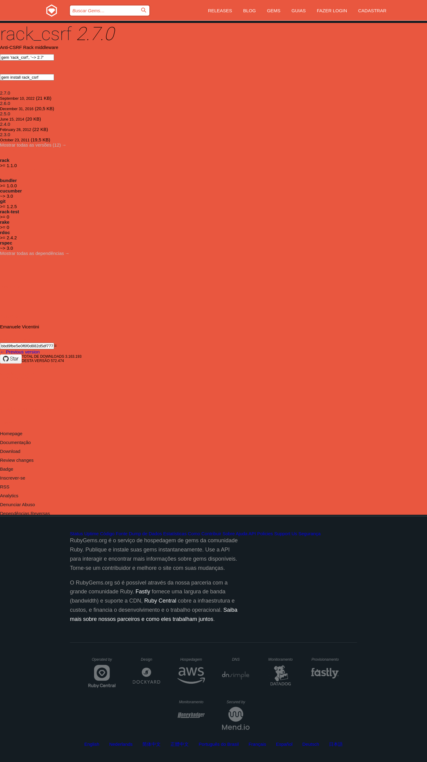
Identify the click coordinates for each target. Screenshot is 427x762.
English (91, 744)
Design (150, 659)
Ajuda (241, 533)
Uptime (91, 533)
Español (284, 744)
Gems (273, 10)
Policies (265, 533)
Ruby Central (160, 601)
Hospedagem (192, 659)
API (252, 533)
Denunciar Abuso (17, 504)
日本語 (336, 744)
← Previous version (20, 351)
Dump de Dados (145, 533)
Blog (249, 10)
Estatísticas (175, 533)
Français (257, 744)
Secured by (238, 702)
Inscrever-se (12, 477)
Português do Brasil (219, 744)
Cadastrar (372, 10)
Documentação (15, 442)
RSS (4, 486)
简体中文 (151, 744)
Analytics (9, 495)
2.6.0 (5, 103)
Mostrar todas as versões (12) (30, 145)
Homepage (11, 433)
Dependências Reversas (25, 513)
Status (76, 533)
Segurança (309, 533)
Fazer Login (332, 10)
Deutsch (310, 744)
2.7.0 (5, 92)
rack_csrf (35, 34)
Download (10, 451)
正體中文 (179, 744)
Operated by (104, 661)
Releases (220, 10)
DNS (241, 659)
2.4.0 (5, 124)
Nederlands (121, 744)
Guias (298, 10)
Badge (6, 469)
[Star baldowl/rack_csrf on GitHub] (11, 359)
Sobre (228, 533)
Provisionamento (325, 659)
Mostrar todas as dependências (32, 253)
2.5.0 (5, 113)
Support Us (285, 533)
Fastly (143, 591)
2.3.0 (5, 134)
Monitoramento (281, 659)
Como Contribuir (204, 533)
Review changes (17, 460)
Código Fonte (113, 533)
